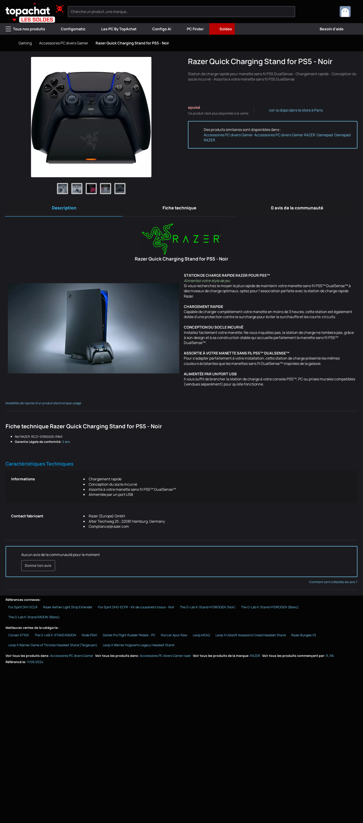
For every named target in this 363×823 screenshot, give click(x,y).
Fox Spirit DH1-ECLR (23, 608)
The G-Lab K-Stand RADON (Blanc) (34, 618)
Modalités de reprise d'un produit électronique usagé (43, 404)
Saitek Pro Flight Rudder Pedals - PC (129, 636)
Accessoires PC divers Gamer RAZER (284, 134)
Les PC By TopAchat (115, 29)
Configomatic (69, 29)
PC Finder (191, 29)
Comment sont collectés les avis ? (333, 583)
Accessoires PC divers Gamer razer (165, 657)
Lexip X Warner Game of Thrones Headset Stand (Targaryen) (52, 646)
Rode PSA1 (89, 636)
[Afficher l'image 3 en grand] (91, 188)
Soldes (222, 29)
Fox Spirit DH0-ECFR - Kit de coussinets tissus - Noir (136, 608)
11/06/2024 (35, 663)
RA (332, 657)
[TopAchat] (30, 11)
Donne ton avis (38, 566)
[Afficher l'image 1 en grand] (62, 188)
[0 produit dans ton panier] (328, 11)
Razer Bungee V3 (303, 636)
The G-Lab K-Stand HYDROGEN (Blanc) (270, 608)
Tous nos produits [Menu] (25, 28)
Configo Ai (158, 29)
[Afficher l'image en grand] (91, 117)
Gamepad (325, 134)
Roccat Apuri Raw (174, 636)
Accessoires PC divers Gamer (63, 43)
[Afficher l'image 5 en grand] (120, 188)
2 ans (66, 443)
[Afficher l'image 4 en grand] (105, 188)
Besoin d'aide (328, 29)
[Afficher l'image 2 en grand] (77, 188)
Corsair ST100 (18, 636)
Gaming (25, 43)
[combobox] (348, 11)
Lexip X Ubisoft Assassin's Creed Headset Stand (251, 636)
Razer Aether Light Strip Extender (67, 608)
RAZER (255, 657)
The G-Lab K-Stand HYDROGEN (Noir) (207, 608)
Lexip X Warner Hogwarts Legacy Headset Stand (138, 646)
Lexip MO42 (201, 636)
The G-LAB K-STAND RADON (55, 636)
